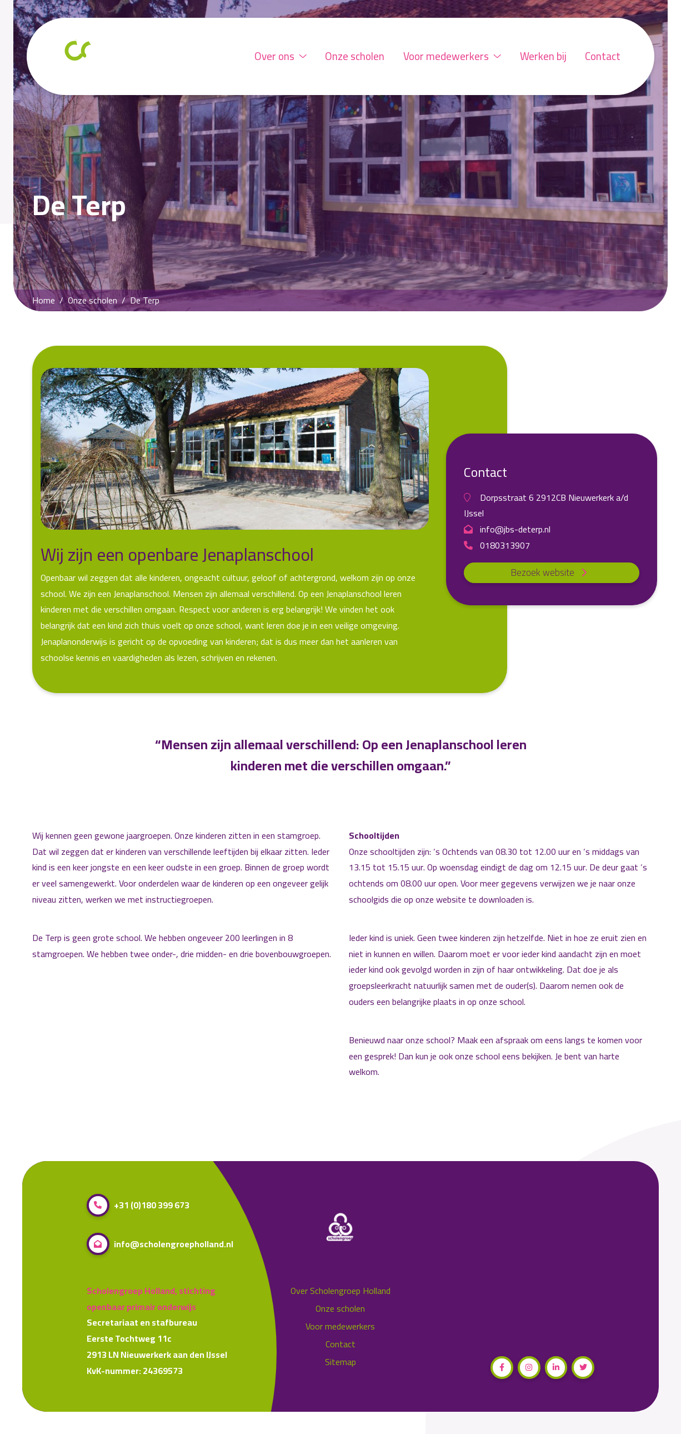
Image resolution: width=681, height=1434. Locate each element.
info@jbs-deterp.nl (507, 529)
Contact (602, 56)
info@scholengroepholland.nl (160, 1244)
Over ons (280, 56)
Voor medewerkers (452, 56)
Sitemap (340, 1362)
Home (43, 300)
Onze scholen (354, 56)
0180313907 (497, 545)
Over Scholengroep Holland (340, 1291)
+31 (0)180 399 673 (138, 1205)
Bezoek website (552, 572)
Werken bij (543, 56)
